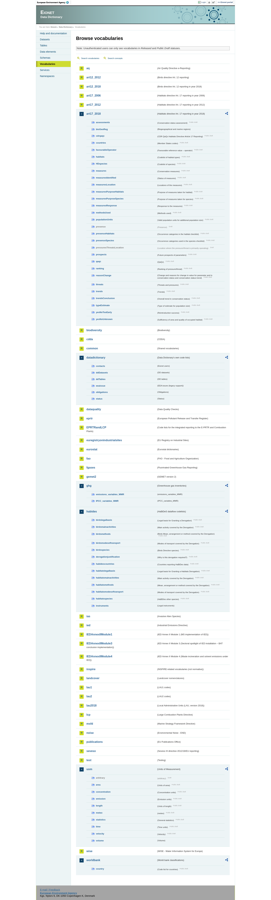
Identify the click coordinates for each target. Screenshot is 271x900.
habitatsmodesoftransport (109, 591)
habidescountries (105, 564)
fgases (90, 467)
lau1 (89, 687)
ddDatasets (102, 372)
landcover (93, 678)
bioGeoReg (102, 129)
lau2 (89, 696)
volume (100, 840)
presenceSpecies (105, 240)
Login (203, 2)
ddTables (100, 379)
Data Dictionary (65, 27)
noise (90, 732)
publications (94, 741)
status (99, 398)
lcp (88, 714)
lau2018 (91, 705)
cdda (89, 339)
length (99, 805)
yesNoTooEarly (104, 312)
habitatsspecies (104, 598)
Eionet (53, 27)
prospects (101, 254)
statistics (100, 819)
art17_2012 (93, 104)
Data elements (48, 51)
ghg (88, 485)
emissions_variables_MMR (110, 494)
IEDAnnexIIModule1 (99, 634)
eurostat (91, 449)
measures (101, 170)
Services (44, 70)
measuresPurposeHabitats (110, 191)
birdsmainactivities (106, 527)
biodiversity (94, 330)
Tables (43, 45)
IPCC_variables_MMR (107, 501)
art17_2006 (93, 95)
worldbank (93, 860)
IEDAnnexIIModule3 (99, 643)
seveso (91, 751)
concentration (103, 792)
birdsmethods (103, 534)
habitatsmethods (105, 585)
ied (88, 625)
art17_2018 (93, 113)
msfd (89, 723)
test (88, 760)
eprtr (89, 418)
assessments (103, 122)
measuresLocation (105, 184)
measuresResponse (106, 205)
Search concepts (115, 58)
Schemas (45, 57)
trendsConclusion (105, 298)
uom (89, 769)
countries (101, 142)
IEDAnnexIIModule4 (99, 656)
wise (89, 851)
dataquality (93, 409)
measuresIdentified (106, 177)
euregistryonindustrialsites (104, 440)
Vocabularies (47, 64)
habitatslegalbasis (105, 571)
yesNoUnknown (104, 319)
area (98, 784)
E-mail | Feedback (50, 889)
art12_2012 (93, 77)
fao (88, 458)
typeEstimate (103, 305)
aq (88, 68)
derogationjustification (108, 556)
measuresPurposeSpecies (109, 198)
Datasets (45, 39)
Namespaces (47, 76)
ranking (100, 268)
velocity (100, 833)
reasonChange (103, 275)
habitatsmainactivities (107, 577)
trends (99, 291)
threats (99, 284)
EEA (54, 2)
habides (91, 511)
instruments (102, 605)
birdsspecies (102, 550)
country (100, 868)
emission (100, 798)
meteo (99, 812)
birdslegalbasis (104, 520)
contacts (100, 366)
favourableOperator (106, 150)
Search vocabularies (90, 58)
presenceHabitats (105, 233)
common (92, 348)
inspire (90, 669)
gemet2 (91, 476)
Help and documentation (53, 33)
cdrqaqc (100, 136)
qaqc (98, 261)
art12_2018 (93, 86)
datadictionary (95, 357)
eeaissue (100, 385)
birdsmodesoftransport (108, 543)
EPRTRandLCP (96, 427)
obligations (102, 392)
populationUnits (104, 219)
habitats (100, 156)
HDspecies (101, 163)
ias (88, 616)
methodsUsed (103, 212)
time (98, 826)
